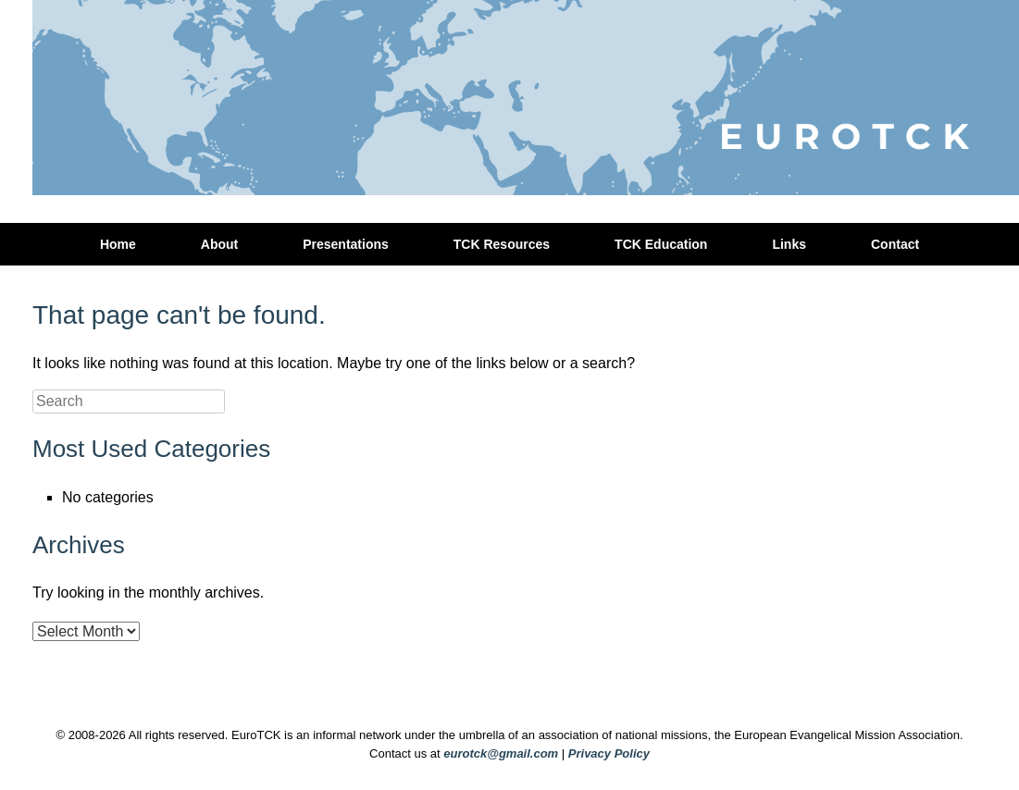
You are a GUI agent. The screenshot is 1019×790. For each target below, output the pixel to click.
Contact (895, 244)
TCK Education (661, 244)
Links (789, 244)
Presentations (346, 244)
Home (118, 244)
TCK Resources (502, 244)
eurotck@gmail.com (500, 753)
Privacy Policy (609, 753)
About (219, 244)
